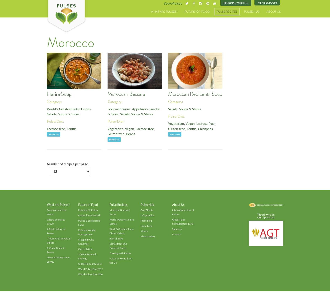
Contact (176, 236)
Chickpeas (207, 129)
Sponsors (177, 230)
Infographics (147, 216)
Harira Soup (59, 94)
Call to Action (85, 251)
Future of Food (197, 12)
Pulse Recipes (227, 12)
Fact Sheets (147, 211)
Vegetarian (116, 129)
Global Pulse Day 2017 (90, 266)
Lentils (73, 129)
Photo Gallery (148, 238)
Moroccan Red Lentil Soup (195, 94)
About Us (273, 12)
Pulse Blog (146, 222)
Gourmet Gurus (120, 109)
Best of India (117, 240)
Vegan (130, 129)
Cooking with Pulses (121, 256)
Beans (131, 135)
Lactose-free (56, 129)
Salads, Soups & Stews (64, 114)
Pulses (66, 16)
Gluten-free (116, 135)
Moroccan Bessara (126, 94)
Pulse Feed (147, 227)
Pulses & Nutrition (88, 211)
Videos (144, 232)
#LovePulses (170, 3)
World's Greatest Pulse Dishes (70, 109)
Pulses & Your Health (89, 216)
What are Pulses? (164, 12)
